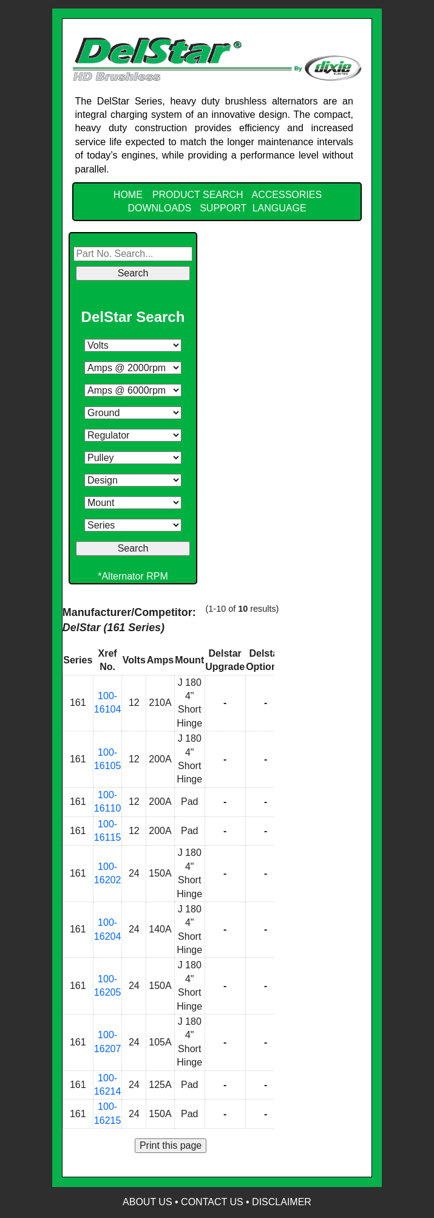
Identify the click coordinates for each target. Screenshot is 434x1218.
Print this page (171, 1145)
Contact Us (212, 1202)
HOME (128, 195)
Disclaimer (281, 1202)
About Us (147, 1202)
